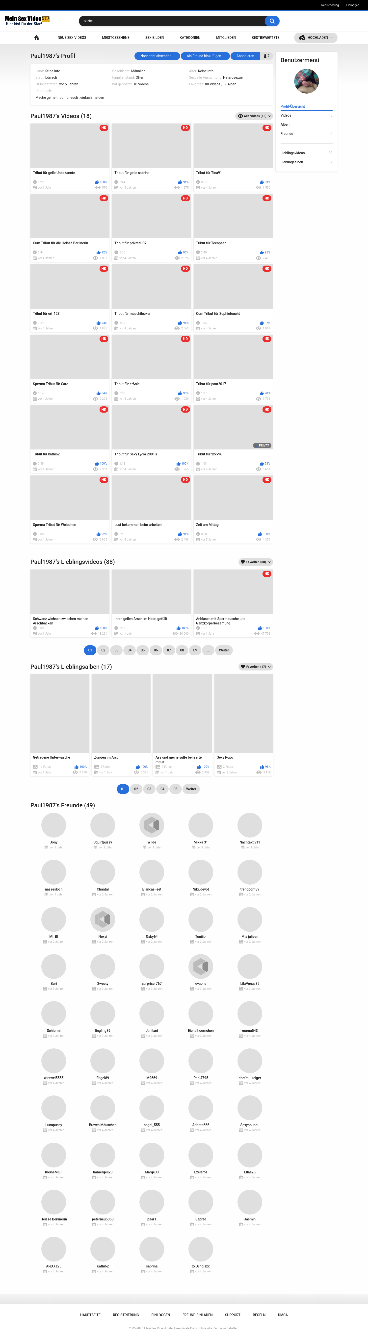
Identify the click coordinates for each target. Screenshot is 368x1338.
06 (156, 650)
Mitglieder (226, 38)
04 (129, 650)
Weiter (224, 650)
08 (182, 650)
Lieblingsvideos (307, 153)
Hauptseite (36, 37)
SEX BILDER (154, 38)
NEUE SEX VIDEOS (72, 38)
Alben (285, 124)
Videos (307, 115)
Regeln (259, 1315)
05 (143, 650)
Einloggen (352, 5)
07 (169, 650)
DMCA (283, 1315)
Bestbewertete (265, 38)
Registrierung (330, 5)
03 (116, 650)
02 (103, 650)
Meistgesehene (115, 38)
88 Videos (212, 84)
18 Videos (141, 84)
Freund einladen (198, 1315)
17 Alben (230, 84)
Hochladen (318, 38)
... (208, 650)
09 (195, 650)
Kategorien (190, 38)
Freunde (307, 134)
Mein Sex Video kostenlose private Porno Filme (175, 1328)
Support (232, 1315)
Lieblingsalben (307, 162)
